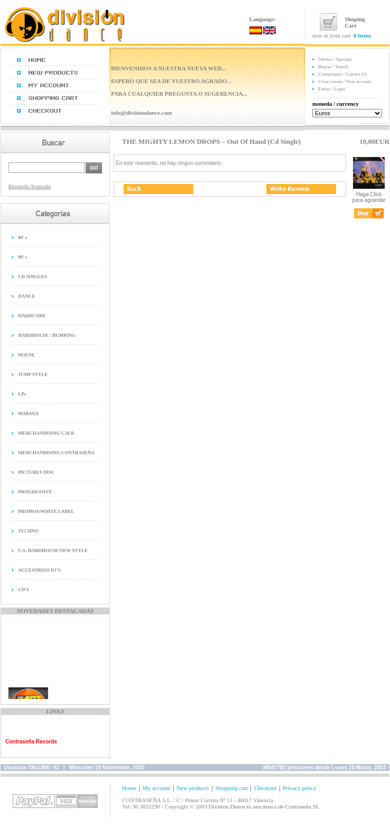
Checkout (265, 788)
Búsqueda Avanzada (29, 186)
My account (156, 788)
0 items (362, 35)
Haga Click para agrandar (369, 195)
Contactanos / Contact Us (342, 74)
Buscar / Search (333, 66)
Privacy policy (300, 788)
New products (193, 788)
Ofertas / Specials (334, 59)
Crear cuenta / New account (344, 81)
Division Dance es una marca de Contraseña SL (264, 806)
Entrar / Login (331, 88)
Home (129, 788)
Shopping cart (232, 788)
